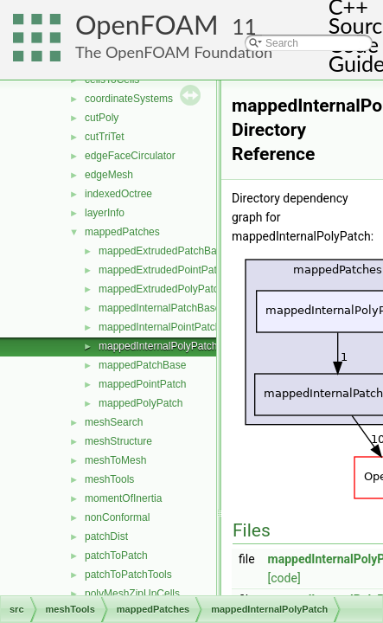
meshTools (109, 479)
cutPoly (101, 118)
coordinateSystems (129, 99)
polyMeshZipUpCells (132, 594)
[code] (284, 578)
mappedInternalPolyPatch (158, 346)
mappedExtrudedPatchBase (163, 251)
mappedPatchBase (142, 365)
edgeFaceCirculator (130, 156)
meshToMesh (115, 460)
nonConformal (117, 517)
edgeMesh (109, 175)
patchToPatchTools (128, 574)
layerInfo (104, 213)
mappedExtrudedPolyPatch (161, 289)
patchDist (106, 536)
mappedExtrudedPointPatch (163, 270)
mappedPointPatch (142, 384)
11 (244, 26)
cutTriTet (104, 137)
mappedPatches (122, 232)
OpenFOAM (147, 25)
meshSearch (114, 422)
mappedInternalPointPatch (159, 327)
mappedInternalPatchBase (159, 308)
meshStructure (118, 441)
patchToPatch (116, 555)
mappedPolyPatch (140, 403)
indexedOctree (118, 194)
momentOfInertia (123, 498)
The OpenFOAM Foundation (173, 51)
